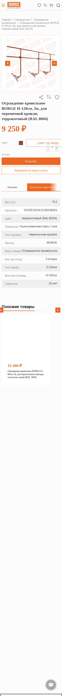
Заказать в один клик (31, 170)
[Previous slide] (7, 63)
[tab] (12, 187)
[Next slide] (54, 63)
